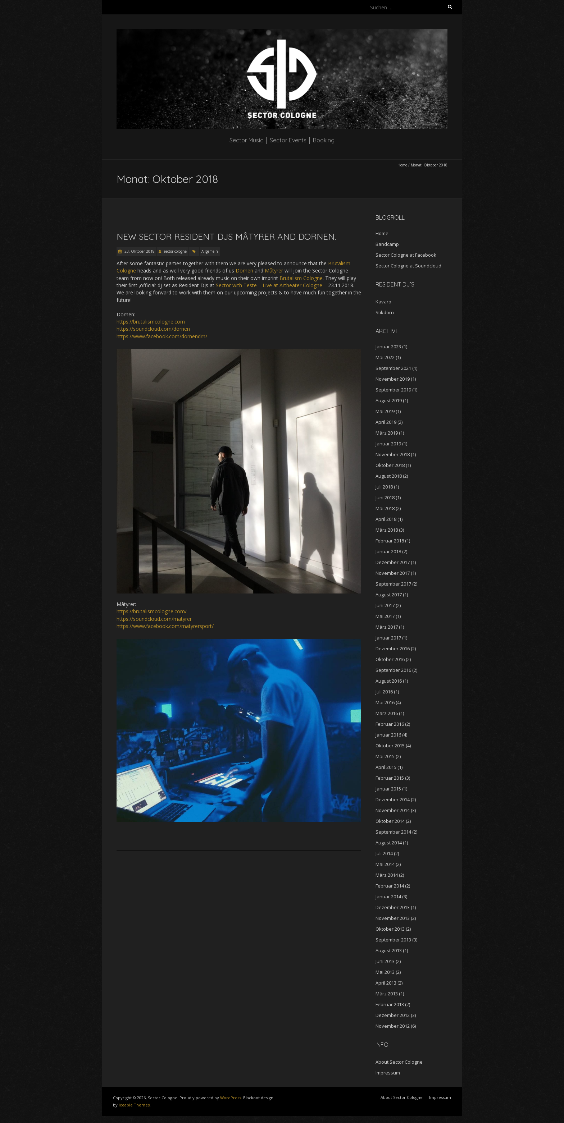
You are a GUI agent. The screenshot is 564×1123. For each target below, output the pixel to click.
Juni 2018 (385, 497)
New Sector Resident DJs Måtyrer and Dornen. (226, 236)
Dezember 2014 (393, 799)
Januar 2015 (388, 788)
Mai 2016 (385, 702)
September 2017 (393, 584)
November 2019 (393, 379)
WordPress (230, 1097)
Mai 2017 (385, 616)
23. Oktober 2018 (139, 251)
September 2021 (393, 368)
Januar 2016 (388, 735)
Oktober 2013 (390, 929)
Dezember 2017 (393, 562)
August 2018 (389, 476)
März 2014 (387, 875)
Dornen (244, 270)
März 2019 (387, 433)
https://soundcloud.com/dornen (153, 328)
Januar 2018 (388, 551)
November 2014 (393, 810)
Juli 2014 (384, 853)
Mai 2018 (385, 508)
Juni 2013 (385, 961)
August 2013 (389, 950)
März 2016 (387, 713)
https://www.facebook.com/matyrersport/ (165, 626)
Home (402, 165)
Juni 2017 (385, 605)
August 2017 (389, 594)
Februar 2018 (390, 540)
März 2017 (387, 627)
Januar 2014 (388, 896)
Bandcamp (387, 244)
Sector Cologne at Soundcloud (408, 265)
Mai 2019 (385, 411)
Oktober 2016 (390, 659)
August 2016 (389, 681)
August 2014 (389, 842)
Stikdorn (385, 312)
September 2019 (393, 389)
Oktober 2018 (390, 465)
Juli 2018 (384, 486)
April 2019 (386, 422)
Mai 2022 (385, 357)
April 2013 (386, 983)
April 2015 (386, 767)
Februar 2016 (390, 724)
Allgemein (209, 251)
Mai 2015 (385, 756)
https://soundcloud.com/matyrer (154, 618)
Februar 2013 (390, 1004)
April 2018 (386, 519)
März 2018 (387, 530)
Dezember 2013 (393, 907)
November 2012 (393, 1026)
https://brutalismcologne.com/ (152, 611)
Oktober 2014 (390, 821)
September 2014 (393, 832)
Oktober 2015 (390, 745)
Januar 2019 (388, 443)
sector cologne (175, 251)
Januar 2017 (388, 637)
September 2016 (393, 670)
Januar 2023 (388, 346)
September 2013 (393, 939)
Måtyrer (274, 270)
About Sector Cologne (399, 1062)
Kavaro (383, 301)
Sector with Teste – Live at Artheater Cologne (269, 285)
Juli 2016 (384, 691)
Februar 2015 (390, 778)
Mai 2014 (385, 864)
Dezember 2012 (393, 1015)
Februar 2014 (390, 886)
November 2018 (393, 454)
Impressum (388, 1072)
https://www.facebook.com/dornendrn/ (162, 336)
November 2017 (393, 573)
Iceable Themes (134, 1105)
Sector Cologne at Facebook (406, 255)
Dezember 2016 (393, 648)
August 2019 (389, 400)
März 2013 (387, 993)
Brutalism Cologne (301, 278)
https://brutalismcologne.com (151, 321)
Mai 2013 (385, 972)
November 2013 (393, 918)
